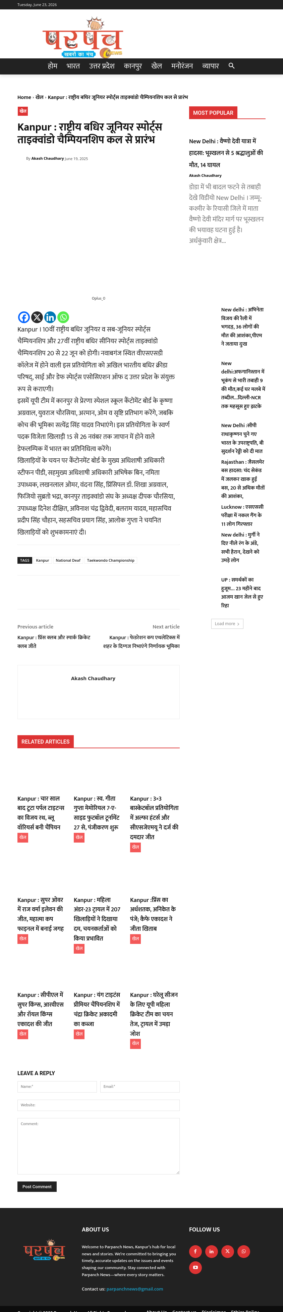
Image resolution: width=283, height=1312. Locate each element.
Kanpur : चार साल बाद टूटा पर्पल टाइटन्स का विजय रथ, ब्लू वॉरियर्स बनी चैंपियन (40, 811)
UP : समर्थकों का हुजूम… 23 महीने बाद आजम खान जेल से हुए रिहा (242, 592)
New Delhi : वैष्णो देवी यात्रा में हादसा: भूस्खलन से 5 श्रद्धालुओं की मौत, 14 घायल (226, 153)
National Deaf (68, 560)
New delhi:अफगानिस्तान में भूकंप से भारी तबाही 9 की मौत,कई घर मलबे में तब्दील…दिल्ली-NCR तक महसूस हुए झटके (243, 385)
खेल (40, 97)
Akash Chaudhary (48, 158)
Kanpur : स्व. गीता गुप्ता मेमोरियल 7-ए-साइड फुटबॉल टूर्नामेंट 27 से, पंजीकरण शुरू (97, 811)
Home (24, 97)
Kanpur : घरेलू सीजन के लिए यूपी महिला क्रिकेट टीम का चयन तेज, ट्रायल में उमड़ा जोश (154, 994)
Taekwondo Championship (110, 560)
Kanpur (42, 560)
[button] (232, 66)
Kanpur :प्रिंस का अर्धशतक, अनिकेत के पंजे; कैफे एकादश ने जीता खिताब (155, 907)
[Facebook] (24, 317)
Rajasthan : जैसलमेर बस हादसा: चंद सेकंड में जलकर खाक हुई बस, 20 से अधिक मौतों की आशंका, (243, 479)
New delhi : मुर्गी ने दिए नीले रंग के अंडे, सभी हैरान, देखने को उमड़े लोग (240, 548)
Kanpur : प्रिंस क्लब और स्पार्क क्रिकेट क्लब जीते (53, 642)
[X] (37, 317)
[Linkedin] (50, 317)
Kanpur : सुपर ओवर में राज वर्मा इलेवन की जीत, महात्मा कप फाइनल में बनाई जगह (40, 907)
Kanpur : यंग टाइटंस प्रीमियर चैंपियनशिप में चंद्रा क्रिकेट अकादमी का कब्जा (96, 994)
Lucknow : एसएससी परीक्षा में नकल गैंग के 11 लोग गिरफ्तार (242, 516)
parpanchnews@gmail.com (135, 1262)
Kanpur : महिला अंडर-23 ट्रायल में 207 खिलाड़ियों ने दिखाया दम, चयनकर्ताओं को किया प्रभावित (98, 907)
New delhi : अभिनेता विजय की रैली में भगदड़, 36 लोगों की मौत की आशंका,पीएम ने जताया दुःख (242, 327)
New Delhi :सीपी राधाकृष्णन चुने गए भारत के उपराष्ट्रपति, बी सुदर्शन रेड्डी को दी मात (242, 438)
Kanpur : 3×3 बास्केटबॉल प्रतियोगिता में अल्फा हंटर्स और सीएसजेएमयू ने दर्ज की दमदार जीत (153, 815)
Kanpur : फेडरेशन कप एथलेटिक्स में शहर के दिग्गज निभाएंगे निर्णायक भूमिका (141, 642)
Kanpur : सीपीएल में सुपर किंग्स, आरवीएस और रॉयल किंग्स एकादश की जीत (41, 994)
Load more (227, 623)
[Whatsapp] (63, 317)
